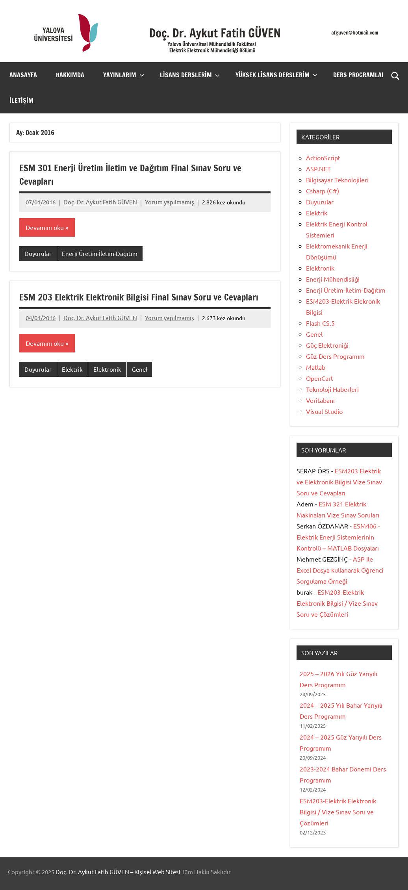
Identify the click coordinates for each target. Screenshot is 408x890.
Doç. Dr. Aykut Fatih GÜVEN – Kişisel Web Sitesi (118, 871)
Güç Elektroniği (327, 345)
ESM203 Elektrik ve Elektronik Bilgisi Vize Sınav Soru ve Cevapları (339, 482)
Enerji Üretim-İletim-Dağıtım (99, 254)
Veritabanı (320, 400)
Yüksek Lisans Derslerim (276, 74)
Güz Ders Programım (335, 356)
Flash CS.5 (320, 323)
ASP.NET (318, 168)
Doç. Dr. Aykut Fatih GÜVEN (100, 202)
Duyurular (38, 254)
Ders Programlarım (366, 74)
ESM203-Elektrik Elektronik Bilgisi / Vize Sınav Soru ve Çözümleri (337, 603)
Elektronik (107, 383)
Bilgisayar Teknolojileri (337, 180)
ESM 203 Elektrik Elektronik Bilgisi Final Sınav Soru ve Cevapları (126, 304)
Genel (139, 383)
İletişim (21, 100)
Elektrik (72, 383)
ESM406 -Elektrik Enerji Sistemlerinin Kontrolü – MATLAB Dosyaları (338, 537)
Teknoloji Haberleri (332, 389)
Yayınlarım (123, 74)
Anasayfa (23, 74)
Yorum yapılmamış (169, 202)
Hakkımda (70, 74)
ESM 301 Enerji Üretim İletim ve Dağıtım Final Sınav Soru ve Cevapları (136, 174)
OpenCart (319, 378)
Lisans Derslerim (190, 74)
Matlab (315, 367)
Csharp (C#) (322, 191)
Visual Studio (324, 411)
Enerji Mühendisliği (333, 279)
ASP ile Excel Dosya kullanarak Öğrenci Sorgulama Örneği (340, 570)
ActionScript (323, 157)
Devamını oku (45, 228)
